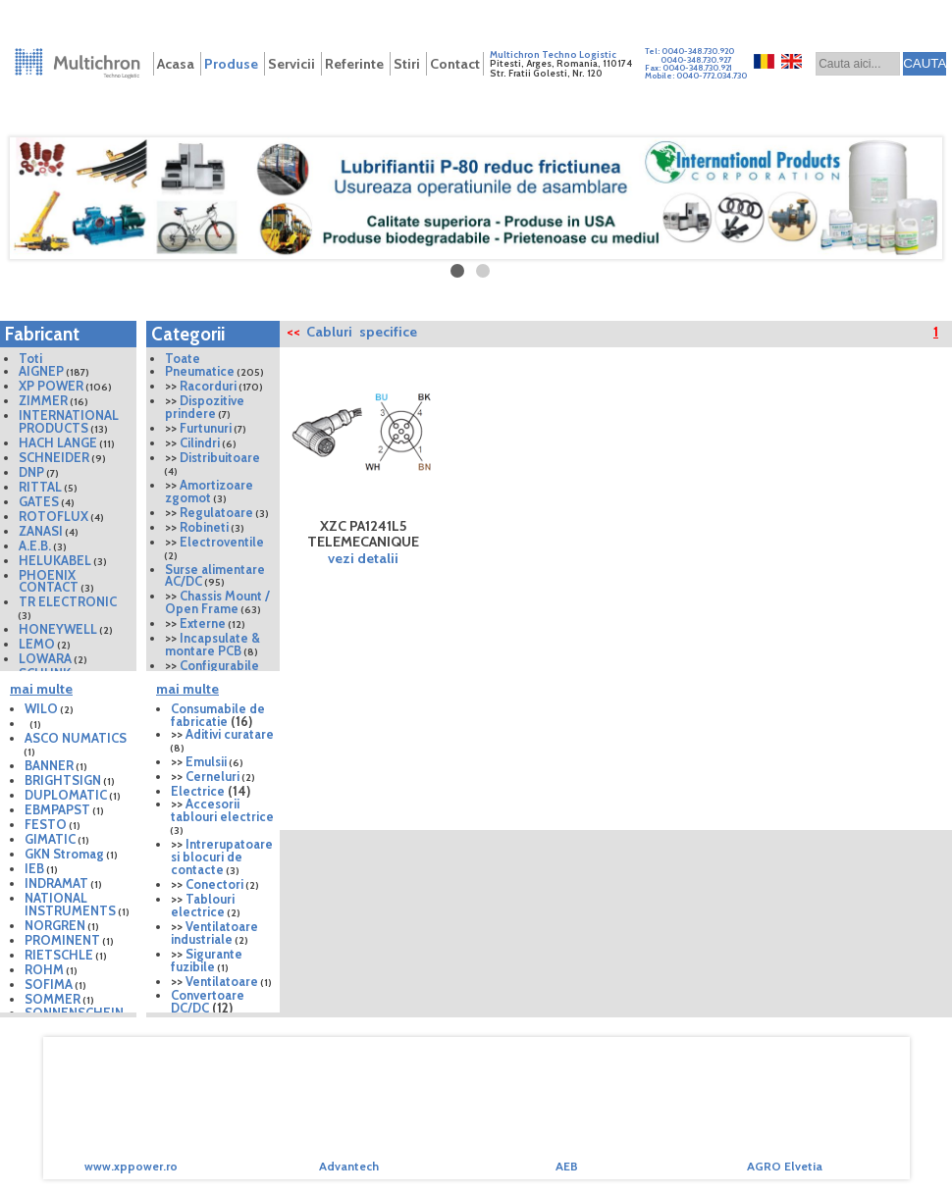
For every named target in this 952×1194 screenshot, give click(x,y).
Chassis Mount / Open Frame (217, 602)
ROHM (44, 969)
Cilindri (200, 442)
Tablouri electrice (203, 905)
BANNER (49, 765)
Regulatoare (216, 512)
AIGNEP (41, 371)
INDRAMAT (56, 883)
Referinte (354, 64)
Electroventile (222, 541)
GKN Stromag (64, 853)
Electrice (198, 791)
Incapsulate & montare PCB (212, 644)
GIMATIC (50, 839)
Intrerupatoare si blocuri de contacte (222, 856)
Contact (455, 64)
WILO (41, 708)
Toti (30, 358)
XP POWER (51, 385)
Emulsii (206, 761)
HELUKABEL (55, 560)
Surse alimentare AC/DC (215, 575)
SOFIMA (49, 984)
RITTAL (40, 486)
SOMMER (52, 999)
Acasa (175, 64)
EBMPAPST (57, 809)
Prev (25, 1115)
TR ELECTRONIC (68, 601)
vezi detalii (363, 558)
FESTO (46, 824)
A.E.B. (35, 545)
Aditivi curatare (229, 734)
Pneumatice (200, 371)
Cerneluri (212, 776)
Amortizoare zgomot (209, 491)
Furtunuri (206, 428)
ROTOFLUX (53, 516)
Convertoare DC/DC (207, 1001)
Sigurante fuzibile (206, 960)
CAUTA (924, 63)
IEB (34, 868)
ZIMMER (43, 400)
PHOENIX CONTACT (49, 581)
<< (293, 331)
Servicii (291, 64)
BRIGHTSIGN (63, 780)
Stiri (407, 64)
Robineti (204, 527)
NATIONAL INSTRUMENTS (70, 904)
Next (926, 1115)
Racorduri (208, 385)
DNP (31, 472)
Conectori (214, 884)
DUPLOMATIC (66, 795)
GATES (39, 501)
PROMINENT (62, 940)
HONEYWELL (58, 629)
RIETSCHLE (60, 954)
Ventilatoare (221, 981)
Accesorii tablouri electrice (222, 810)
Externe (203, 623)
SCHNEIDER (54, 457)
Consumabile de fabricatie (218, 715)
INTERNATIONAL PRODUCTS (69, 421)
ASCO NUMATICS (76, 738)
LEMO (37, 643)
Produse (231, 64)
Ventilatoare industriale (214, 932)
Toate (182, 358)
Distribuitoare (220, 457)
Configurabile (219, 665)
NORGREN (55, 925)
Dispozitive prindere (204, 406)
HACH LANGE (58, 442)
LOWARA (45, 658)
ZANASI (41, 531)
